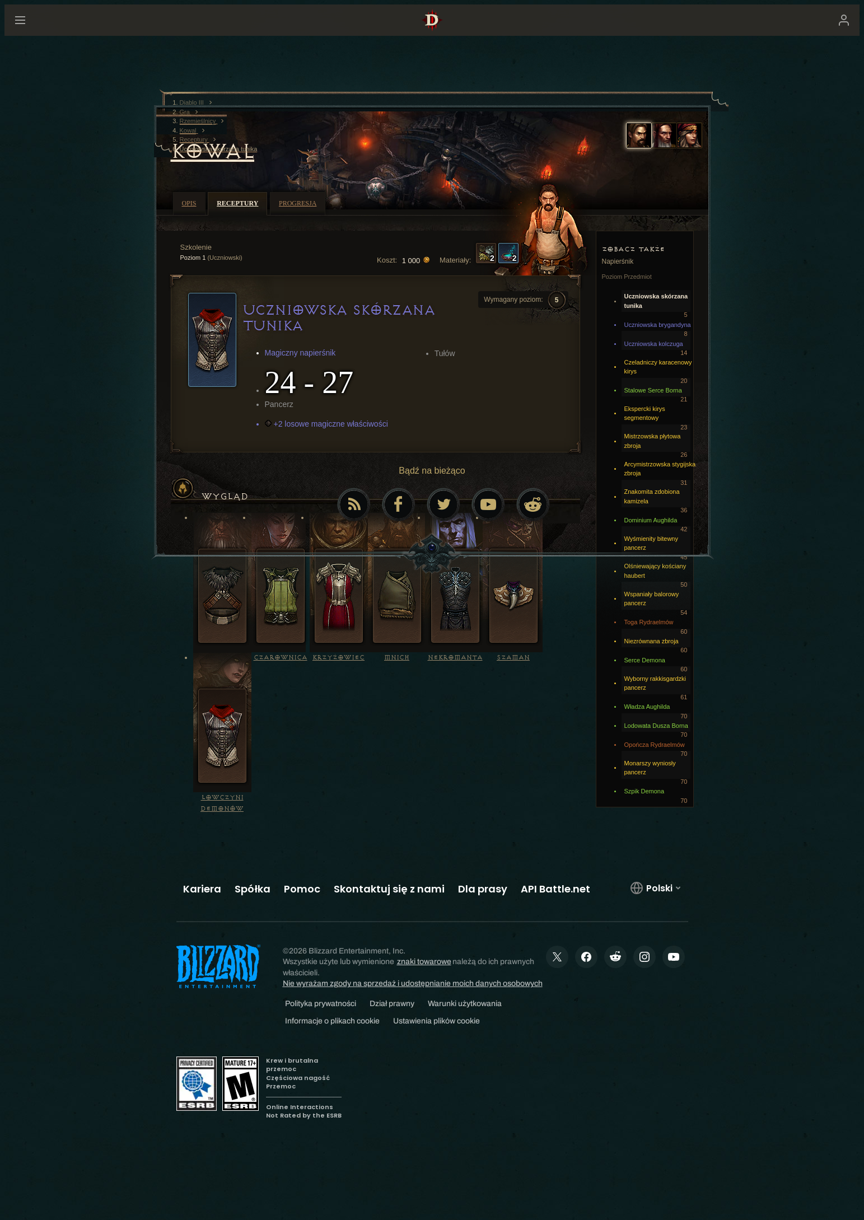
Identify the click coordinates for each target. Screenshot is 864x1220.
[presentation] (54, 33)
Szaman (513, 657)
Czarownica (280, 657)
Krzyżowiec (338, 657)
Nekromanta (455, 657)
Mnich (396, 657)
